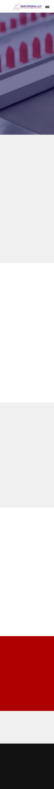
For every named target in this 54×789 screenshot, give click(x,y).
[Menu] (47, 7)
